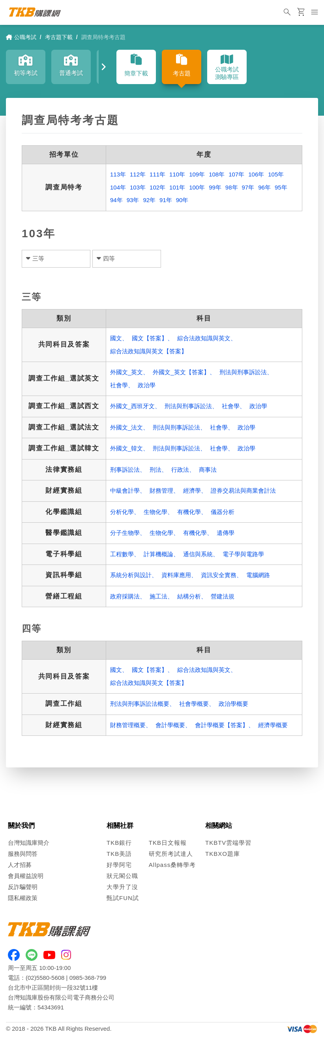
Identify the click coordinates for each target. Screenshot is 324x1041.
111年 (157, 174)
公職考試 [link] (21, 37)
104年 (118, 187)
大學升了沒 (122, 886)
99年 (215, 187)
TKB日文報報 (168, 842)
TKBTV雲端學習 (228, 842)
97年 (248, 187)
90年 (182, 200)
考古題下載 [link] (59, 37)
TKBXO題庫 (222, 853)
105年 (276, 174)
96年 (264, 187)
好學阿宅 (119, 864)
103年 (138, 187)
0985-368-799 (87, 977)
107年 (236, 174)
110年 (177, 174)
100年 (197, 187)
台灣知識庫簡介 (28, 842)
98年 (231, 187)
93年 (133, 200)
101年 (177, 187)
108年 (217, 174)
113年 (118, 174)
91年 (165, 200)
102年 (157, 187)
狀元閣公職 (122, 875)
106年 (256, 174)
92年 (149, 200)
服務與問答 (22, 853)
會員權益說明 (25, 875)
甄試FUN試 (123, 898)
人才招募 (20, 864)
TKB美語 (119, 853)
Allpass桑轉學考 (172, 864)
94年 (116, 200)
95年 (281, 187)
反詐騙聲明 (22, 886)
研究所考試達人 (171, 853)
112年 (138, 174)
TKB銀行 (119, 842)
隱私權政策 (22, 898)
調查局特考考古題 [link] (103, 37)
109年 (197, 174)
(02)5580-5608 (45, 977)
